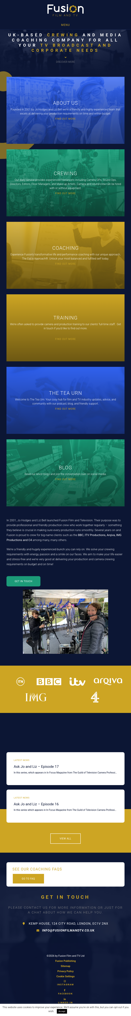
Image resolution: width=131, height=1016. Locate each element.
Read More (76, 1011)
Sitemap (65, 966)
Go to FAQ (28, 878)
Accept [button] (62, 1011)
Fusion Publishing (65, 961)
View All (65, 838)
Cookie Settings (65, 976)
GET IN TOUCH (23, 581)
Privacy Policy (65, 971)
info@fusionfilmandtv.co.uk (65, 930)
